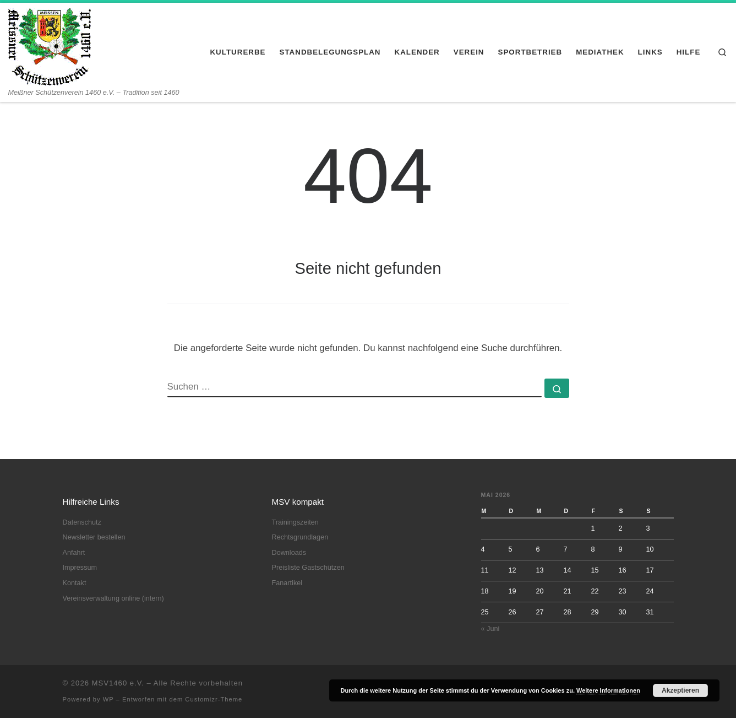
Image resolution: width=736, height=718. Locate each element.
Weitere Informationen (608, 690)
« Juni (490, 629)
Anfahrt (74, 553)
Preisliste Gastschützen (308, 567)
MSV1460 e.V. (118, 683)
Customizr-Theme (213, 699)
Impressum (80, 567)
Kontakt (74, 583)
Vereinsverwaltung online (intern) (113, 598)
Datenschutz (82, 522)
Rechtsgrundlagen (300, 537)
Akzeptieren (680, 690)
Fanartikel (287, 583)
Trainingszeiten (295, 522)
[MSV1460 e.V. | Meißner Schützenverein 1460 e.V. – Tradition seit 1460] (49, 45)
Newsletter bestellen (94, 537)
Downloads (289, 553)
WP (108, 699)
